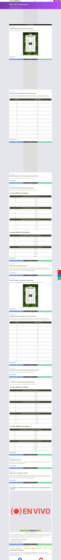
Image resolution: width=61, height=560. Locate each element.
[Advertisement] (30, 15)
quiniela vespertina (13, 308)
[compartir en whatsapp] (59, 278)
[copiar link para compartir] (59, 271)
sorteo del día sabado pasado (29, 270)
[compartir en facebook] (59, 275)
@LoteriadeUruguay (32, 30)
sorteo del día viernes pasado (29, 477)
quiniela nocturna (13, 56)
